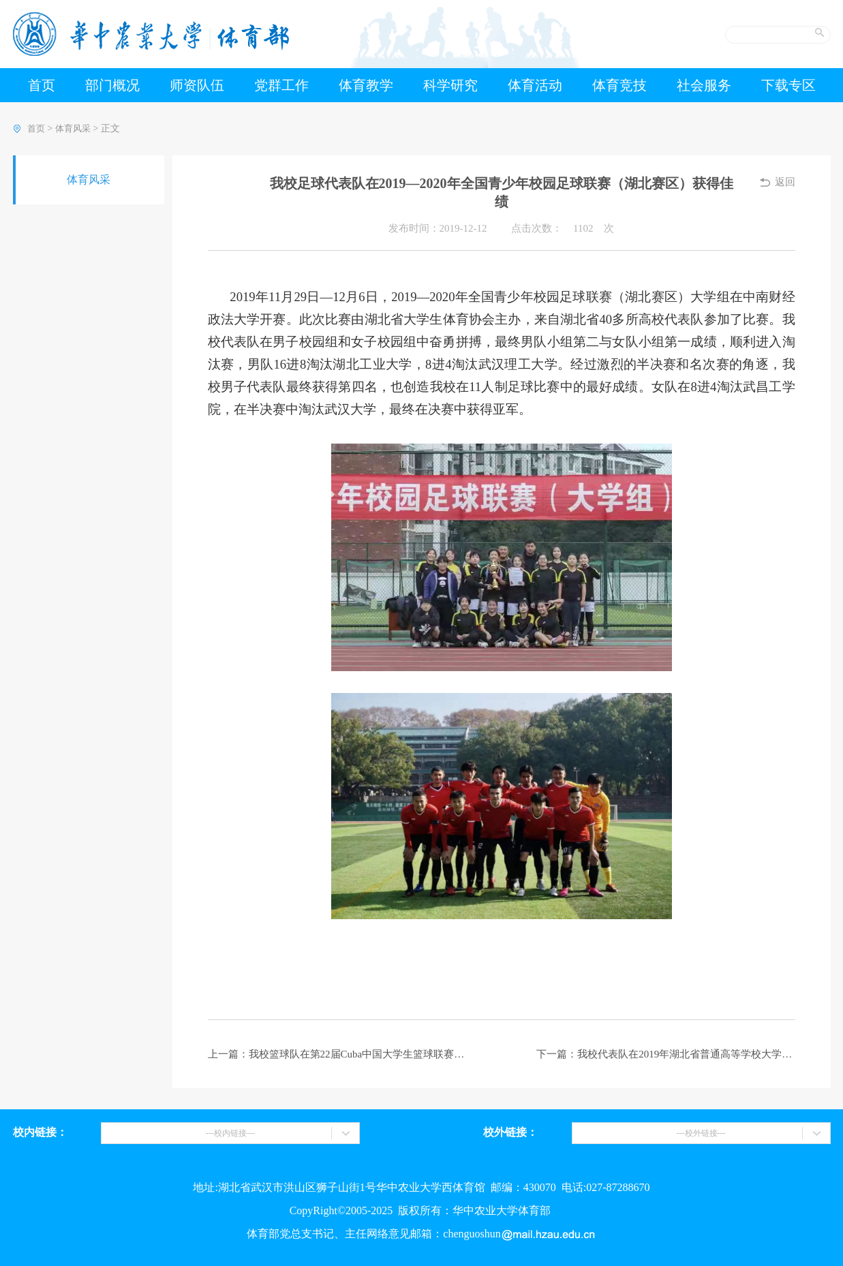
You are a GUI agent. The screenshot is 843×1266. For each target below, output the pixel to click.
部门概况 (112, 85)
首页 (41, 85)
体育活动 (535, 85)
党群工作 (281, 85)
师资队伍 (197, 85)
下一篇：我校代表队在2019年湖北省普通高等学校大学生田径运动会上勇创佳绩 (665, 1054)
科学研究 (450, 85)
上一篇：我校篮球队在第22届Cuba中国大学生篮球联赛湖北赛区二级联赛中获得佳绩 (337, 1054)
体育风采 (73, 128)
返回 (785, 181)
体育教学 (366, 85)
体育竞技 (619, 85)
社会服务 (704, 85)
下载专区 (788, 85)
